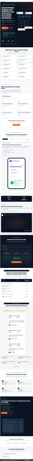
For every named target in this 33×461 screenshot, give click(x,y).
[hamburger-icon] (31, 0)
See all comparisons (23, 443)
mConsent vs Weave (9, 443)
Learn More (5, 154)
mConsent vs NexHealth (16, 443)
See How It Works (11, 28)
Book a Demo (5, 28)
